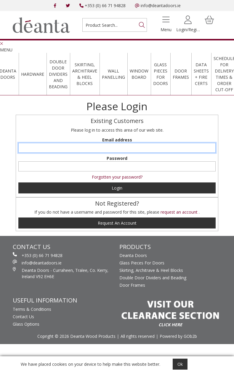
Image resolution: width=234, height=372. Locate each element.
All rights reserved (138, 336)
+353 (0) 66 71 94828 (102, 5)
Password (117, 158)
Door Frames (181, 74)
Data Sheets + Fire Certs (201, 74)
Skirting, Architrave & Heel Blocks (84, 74)
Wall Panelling (113, 74)
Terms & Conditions (32, 309)
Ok (180, 364)
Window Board (139, 74)
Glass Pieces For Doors (160, 74)
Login (117, 188)
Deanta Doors (133, 255)
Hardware (32, 74)
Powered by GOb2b (178, 336)
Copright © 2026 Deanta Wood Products (76, 336)
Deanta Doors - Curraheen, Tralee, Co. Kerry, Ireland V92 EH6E (60, 273)
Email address (117, 140)
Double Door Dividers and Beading (58, 74)
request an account (180, 212)
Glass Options (26, 324)
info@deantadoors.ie (158, 5)
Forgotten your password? (117, 177)
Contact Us (23, 316)
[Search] (142, 25)
